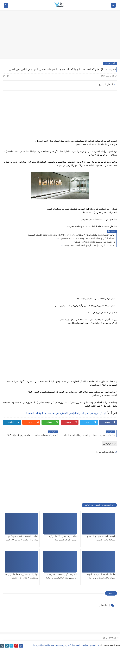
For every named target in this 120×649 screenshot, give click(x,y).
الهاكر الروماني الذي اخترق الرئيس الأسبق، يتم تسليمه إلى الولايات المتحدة (66, 413)
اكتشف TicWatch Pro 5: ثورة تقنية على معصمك (95, 242)
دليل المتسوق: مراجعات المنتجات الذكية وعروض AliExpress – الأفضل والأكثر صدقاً (66, 645)
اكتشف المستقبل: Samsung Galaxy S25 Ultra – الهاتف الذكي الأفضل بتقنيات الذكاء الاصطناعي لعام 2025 (71, 235)
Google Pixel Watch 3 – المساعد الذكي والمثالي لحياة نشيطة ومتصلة (86, 238)
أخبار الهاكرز (110, 63)
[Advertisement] (60, 36)
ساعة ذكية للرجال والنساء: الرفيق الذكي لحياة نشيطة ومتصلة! (88, 245)
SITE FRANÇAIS (109, 638)
